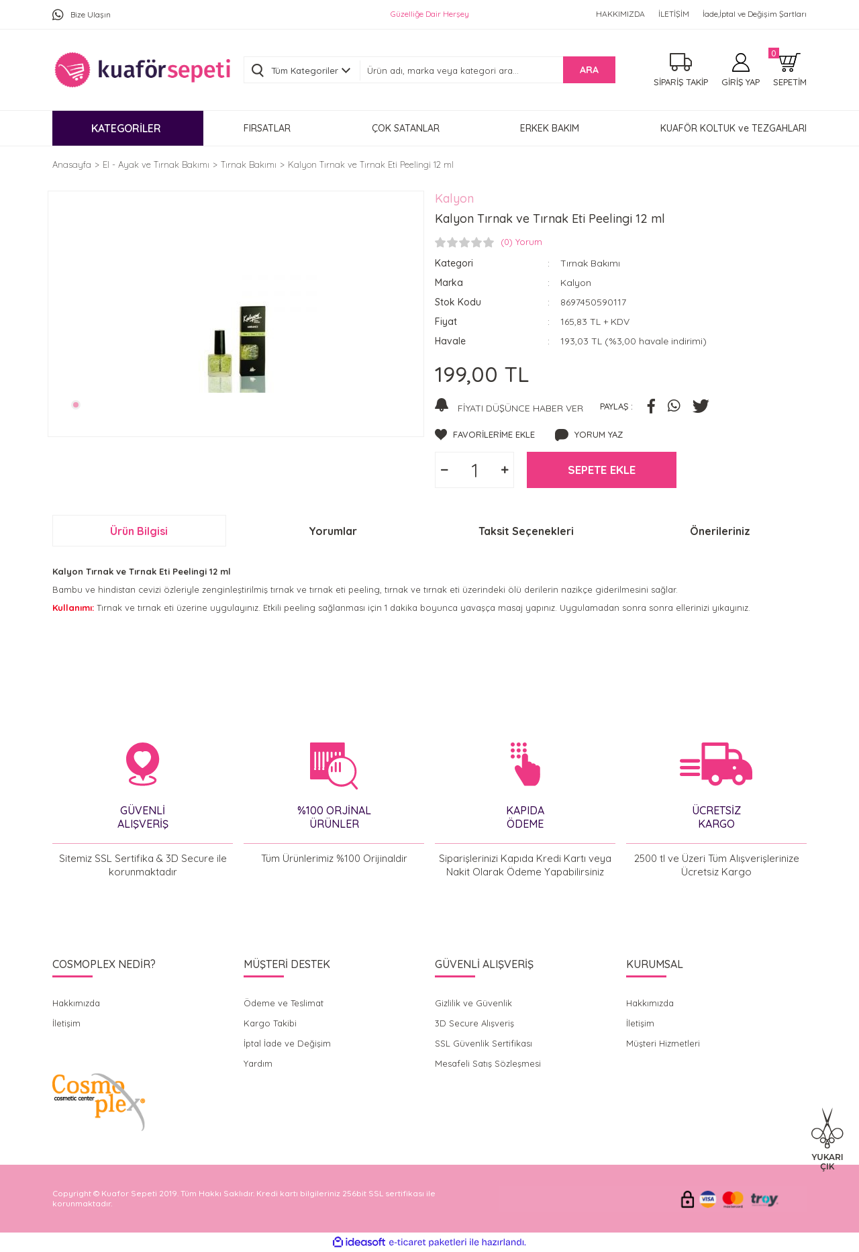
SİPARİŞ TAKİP (681, 82)
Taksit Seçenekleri (526, 531)
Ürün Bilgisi (139, 531)
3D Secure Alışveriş (474, 1023)
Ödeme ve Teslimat (283, 1003)
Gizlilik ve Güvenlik (473, 1003)
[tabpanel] (236, 312)
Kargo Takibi (270, 1023)
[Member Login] (740, 70)
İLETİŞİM (673, 14)
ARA (589, 70)
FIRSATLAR (267, 128)
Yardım (258, 1063)
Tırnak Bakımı (590, 263)
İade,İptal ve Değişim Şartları (755, 14)
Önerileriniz (720, 531)
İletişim (66, 1023)
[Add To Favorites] (485, 435)
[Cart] (790, 70)
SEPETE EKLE (602, 470)
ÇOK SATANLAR (406, 128)
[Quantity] (474, 469)
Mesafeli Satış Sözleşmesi (488, 1063)
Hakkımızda (76, 1003)
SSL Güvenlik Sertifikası (483, 1043)
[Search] (487, 70)
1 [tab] (76, 405)
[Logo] (142, 70)
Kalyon (454, 198)
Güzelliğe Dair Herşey (430, 14)
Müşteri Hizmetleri (663, 1043)
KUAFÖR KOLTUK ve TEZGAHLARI (733, 128)
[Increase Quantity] (504, 469)
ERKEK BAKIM (549, 128)
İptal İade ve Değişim (287, 1043)
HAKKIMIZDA (620, 14)
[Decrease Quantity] (444, 469)
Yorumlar (333, 531)
